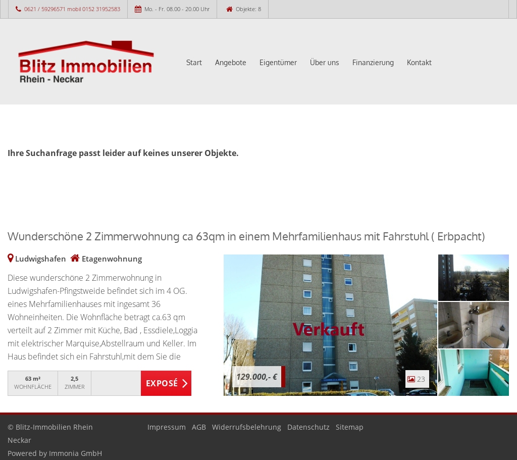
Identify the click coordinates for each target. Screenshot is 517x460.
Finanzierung (373, 62)
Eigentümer (278, 62)
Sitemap (350, 427)
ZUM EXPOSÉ (166, 383)
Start (194, 62)
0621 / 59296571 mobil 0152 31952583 (72, 9)
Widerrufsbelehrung (246, 427)
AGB (199, 427)
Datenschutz (308, 427)
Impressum (166, 427)
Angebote (230, 62)
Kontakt (419, 62)
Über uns (324, 62)
